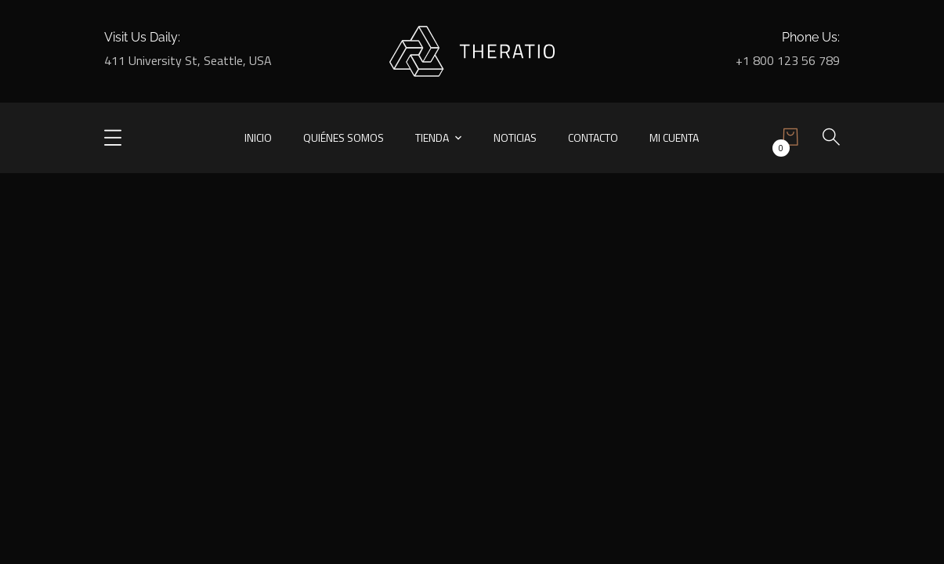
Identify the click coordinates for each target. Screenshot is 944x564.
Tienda (432, 137)
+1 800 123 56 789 (788, 60)
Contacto (593, 137)
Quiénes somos (343, 137)
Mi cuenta (674, 137)
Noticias (515, 137)
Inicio (258, 137)
